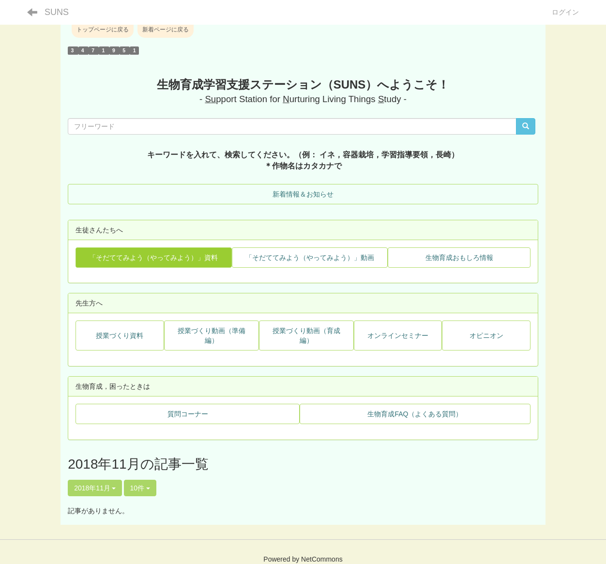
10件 (140, 488)
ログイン (565, 12)
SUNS (57, 12)
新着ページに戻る (165, 29)
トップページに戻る (102, 29)
